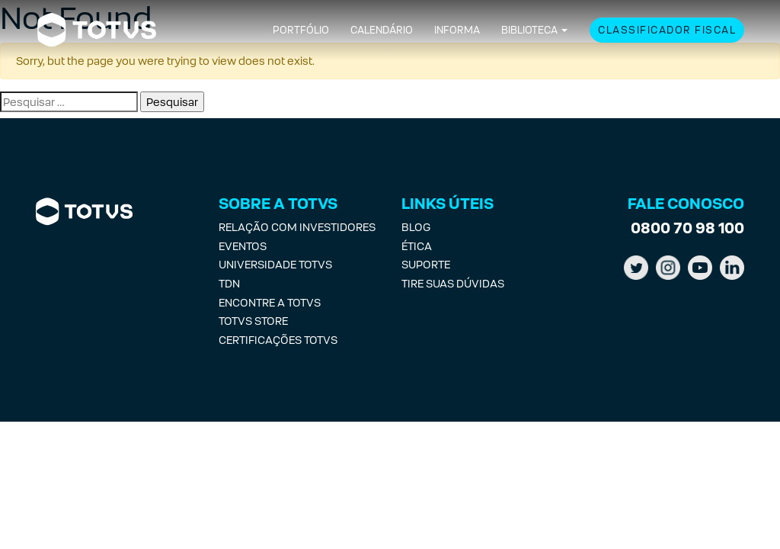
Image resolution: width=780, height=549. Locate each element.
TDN (229, 283)
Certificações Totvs (278, 339)
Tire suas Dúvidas (452, 283)
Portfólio (301, 30)
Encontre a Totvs (270, 302)
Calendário (381, 30)
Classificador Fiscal (667, 30)
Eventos (243, 245)
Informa (457, 30)
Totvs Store (253, 320)
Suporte (425, 264)
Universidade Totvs (275, 264)
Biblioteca (529, 30)
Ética (416, 245)
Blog (415, 226)
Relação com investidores (297, 226)
